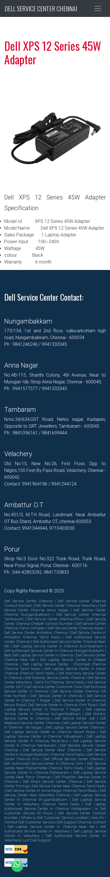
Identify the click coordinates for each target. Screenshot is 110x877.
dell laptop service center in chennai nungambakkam (55, 711)
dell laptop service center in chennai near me (51, 827)
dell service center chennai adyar (76, 628)
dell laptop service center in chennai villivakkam (55, 734)
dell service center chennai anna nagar (55, 607)
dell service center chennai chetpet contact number (55, 621)
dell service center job (75, 718)
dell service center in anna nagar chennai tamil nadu (51, 790)
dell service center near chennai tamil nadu (69, 786)
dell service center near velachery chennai (55, 792)
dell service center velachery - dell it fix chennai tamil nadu (55, 680)
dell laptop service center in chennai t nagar (55, 707)
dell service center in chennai (57, 696)
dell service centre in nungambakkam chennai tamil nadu (55, 752)
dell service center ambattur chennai (36, 632)
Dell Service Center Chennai (41, 8)
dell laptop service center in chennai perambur (55, 738)
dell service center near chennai (52, 750)
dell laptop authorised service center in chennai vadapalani (55, 806)
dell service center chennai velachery (66, 605)
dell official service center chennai (74, 759)
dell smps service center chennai (52, 781)
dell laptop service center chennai (74, 727)
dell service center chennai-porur (55, 619)
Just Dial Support (36, 840)
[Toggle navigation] (97, 8)
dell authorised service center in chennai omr (44, 763)
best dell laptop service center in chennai (38, 655)
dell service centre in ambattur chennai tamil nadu (55, 634)
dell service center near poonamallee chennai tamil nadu (55, 765)
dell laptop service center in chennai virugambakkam (55, 797)
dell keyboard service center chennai (55, 720)
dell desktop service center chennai (55, 678)
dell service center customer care (54, 687)
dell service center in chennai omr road (62, 705)
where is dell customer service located (54, 818)
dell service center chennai (28, 601)
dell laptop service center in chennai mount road (49, 732)
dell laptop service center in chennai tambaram (55, 743)
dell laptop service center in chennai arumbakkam (58, 646)
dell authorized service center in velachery (55, 829)
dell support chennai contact (81, 822)
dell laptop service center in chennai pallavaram (55, 770)
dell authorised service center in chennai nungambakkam (54, 651)
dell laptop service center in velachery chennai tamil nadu (55, 801)
